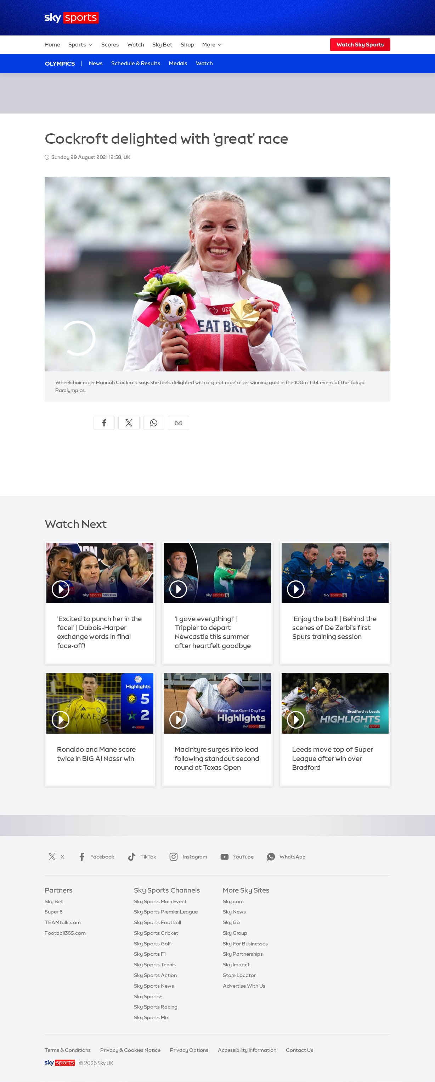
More (212, 45)
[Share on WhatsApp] (153, 423)
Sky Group (235, 933)
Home (52, 44)
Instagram (186, 856)
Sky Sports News (154, 985)
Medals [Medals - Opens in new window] (178, 63)
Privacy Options (189, 1050)
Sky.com (233, 901)
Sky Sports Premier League (166, 911)
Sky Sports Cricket (156, 933)
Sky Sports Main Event (160, 901)
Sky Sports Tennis (155, 964)
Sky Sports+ (148, 996)
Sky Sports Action (155, 975)
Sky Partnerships (243, 953)
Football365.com (65, 933)
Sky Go (231, 922)
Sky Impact (236, 964)
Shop (187, 44)
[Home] (72, 18)
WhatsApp (285, 856)
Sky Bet (162, 44)
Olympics (60, 63)
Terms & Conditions (68, 1050)
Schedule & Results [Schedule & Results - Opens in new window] (135, 63)
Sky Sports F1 (150, 953)
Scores (110, 44)
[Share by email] (178, 423)
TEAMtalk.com (63, 922)
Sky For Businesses (245, 943)
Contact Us (299, 1050)
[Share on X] (129, 423)
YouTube (236, 856)
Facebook (94, 856)
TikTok (140, 856)
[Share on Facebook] (104, 423)
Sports (80, 45)
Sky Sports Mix (151, 1017)
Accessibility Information (247, 1050)
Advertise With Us (244, 985)
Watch (135, 44)
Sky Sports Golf (152, 943)
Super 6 (54, 911)
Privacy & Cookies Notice (130, 1050)
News (96, 63)
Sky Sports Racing (155, 1006)
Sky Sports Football (157, 922)
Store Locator (239, 975)
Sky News (234, 911)
